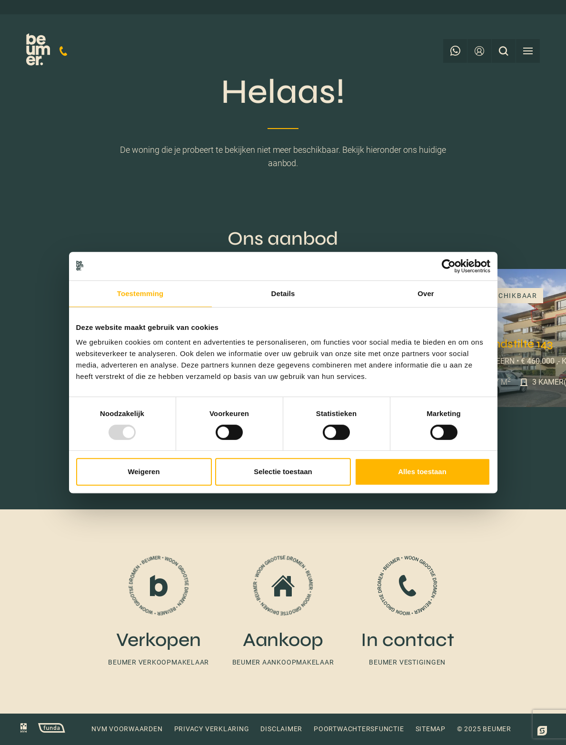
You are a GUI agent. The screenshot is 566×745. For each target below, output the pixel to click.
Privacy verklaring (211, 729)
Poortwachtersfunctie (359, 729)
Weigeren (143, 471)
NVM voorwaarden (127, 729)
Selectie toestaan (283, 471)
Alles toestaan (422, 471)
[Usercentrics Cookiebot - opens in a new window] (448, 266)
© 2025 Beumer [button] (484, 729)
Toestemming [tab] (140, 293)
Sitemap (431, 729)
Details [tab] (283, 293)
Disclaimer (281, 729)
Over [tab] (425, 293)
